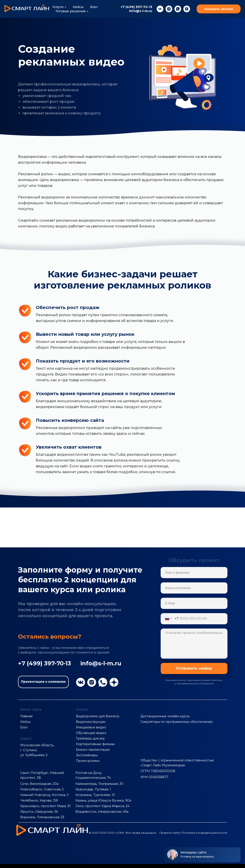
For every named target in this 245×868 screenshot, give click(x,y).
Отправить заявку (194, 668)
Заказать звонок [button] (218, 9)
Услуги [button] (57, 7)
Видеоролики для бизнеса (97, 716)
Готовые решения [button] (70, 11)
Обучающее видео (91, 733)
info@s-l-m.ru (140, 11)
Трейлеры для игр (90, 738)
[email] (194, 603)
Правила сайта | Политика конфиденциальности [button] (193, 832)
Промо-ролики (87, 761)
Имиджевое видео (91, 727)
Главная (26, 716)
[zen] (186, 9)
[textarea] (194, 644)
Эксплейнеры (87, 755)
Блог (94, 7)
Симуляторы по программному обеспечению (176, 722)
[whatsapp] (177, 9)
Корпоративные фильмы (95, 744)
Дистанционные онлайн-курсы (165, 716)
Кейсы (78, 7)
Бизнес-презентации (93, 750)
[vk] (160, 9)
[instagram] (169, 9)
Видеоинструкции (90, 722)
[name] (194, 572)
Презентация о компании (43, 682)
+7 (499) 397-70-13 (136, 7)
